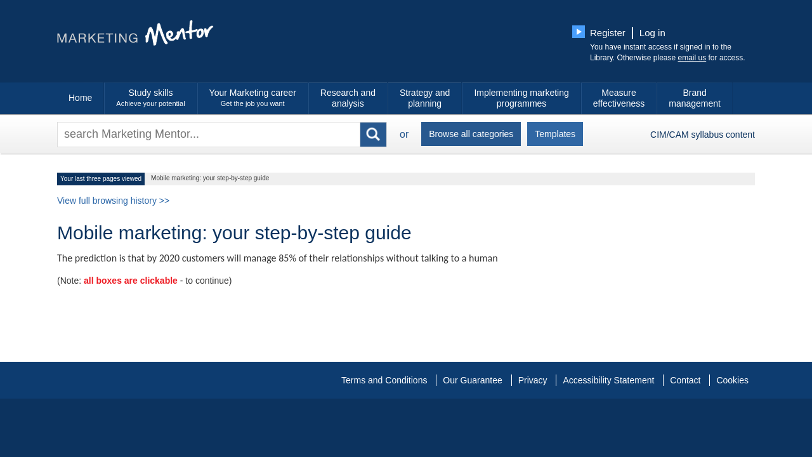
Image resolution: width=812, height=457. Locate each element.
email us (692, 57)
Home (80, 98)
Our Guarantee (472, 380)
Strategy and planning (425, 98)
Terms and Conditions (384, 380)
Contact (685, 380)
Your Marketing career (252, 98)
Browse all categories (471, 134)
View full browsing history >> (113, 200)
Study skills (150, 98)
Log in (652, 32)
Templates (555, 134)
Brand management (695, 98)
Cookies (732, 380)
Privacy (532, 380)
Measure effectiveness (619, 98)
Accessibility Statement (608, 380)
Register (607, 32)
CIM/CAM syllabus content (702, 134)
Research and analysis (348, 98)
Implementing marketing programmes (521, 98)
